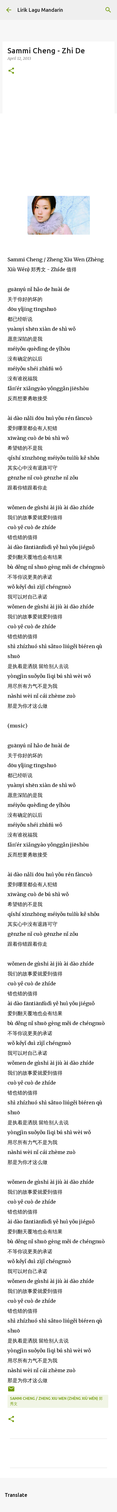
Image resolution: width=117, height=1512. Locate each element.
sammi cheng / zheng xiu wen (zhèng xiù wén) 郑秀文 (56, 1401)
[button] (11, 71)
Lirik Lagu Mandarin (40, 10)
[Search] (108, 9)
